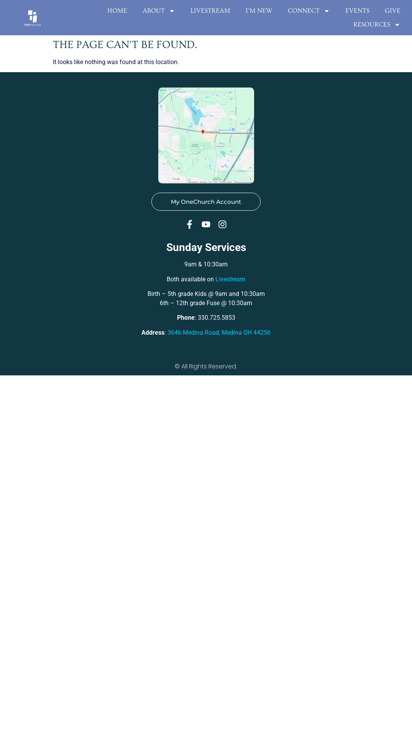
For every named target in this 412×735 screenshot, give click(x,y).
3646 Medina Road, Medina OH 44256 (219, 332)
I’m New (259, 10)
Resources (377, 24)
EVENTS (357, 10)
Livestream (210, 10)
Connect (309, 11)
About (159, 11)
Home (117, 10)
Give (393, 10)
